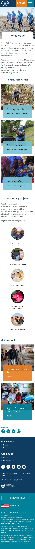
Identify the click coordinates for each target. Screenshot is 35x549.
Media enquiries (8, 460)
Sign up (9, 415)
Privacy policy (16, 473)
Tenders (3, 475)
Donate (9, 376)
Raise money (7, 448)
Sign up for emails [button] (17, 498)
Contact (6, 457)
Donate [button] (21, 3)
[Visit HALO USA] (17, 506)
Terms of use (5, 473)
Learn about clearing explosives (17, 113)
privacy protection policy (20, 541)
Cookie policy (26, 473)
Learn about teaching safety (16, 186)
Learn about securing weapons (17, 149)
